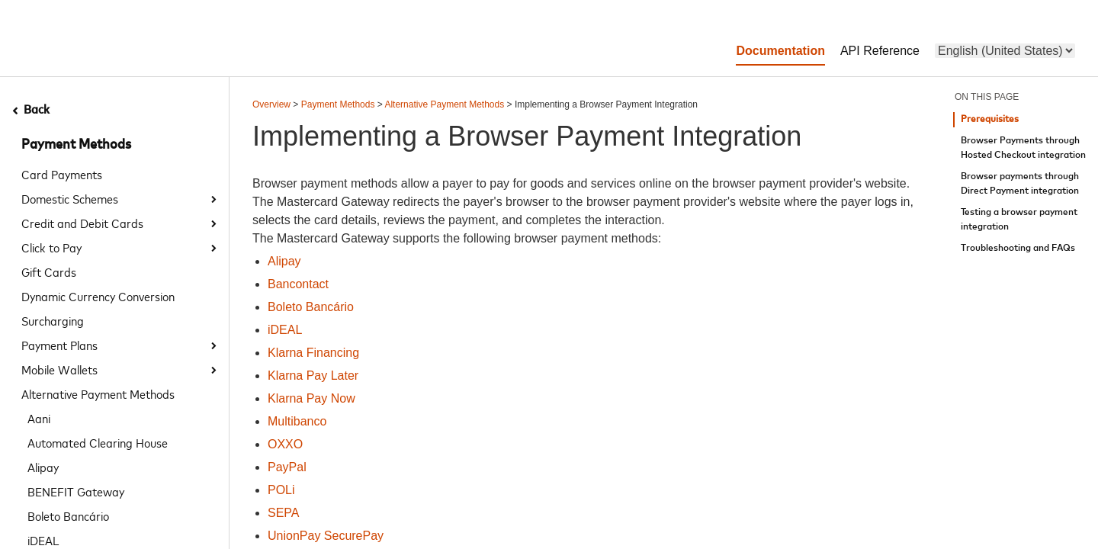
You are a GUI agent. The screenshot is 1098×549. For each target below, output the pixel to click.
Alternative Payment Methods (98, 393)
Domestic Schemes (69, 198)
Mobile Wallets (59, 369)
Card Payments (61, 173)
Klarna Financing (313, 352)
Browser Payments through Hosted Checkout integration (1023, 148)
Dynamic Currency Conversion (98, 295)
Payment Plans (59, 344)
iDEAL (285, 329)
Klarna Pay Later (313, 375)
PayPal (287, 467)
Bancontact (298, 284)
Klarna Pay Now (311, 398)
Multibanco (297, 421)
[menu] (1005, 50)
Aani (38, 417)
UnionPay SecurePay (326, 535)
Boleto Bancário (68, 515)
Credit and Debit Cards (82, 222)
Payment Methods (76, 145)
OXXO (285, 444)
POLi (281, 489)
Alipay (43, 466)
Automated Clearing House (97, 442)
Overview (271, 104)
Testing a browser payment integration (1019, 220)
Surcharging (52, 320)
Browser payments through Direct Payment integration (1020, 184)
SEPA (284, 512)
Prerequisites (990, 119)
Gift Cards (48, 271)
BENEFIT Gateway (75, 491)
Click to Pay (51, 247)
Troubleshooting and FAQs (1018, 248)
